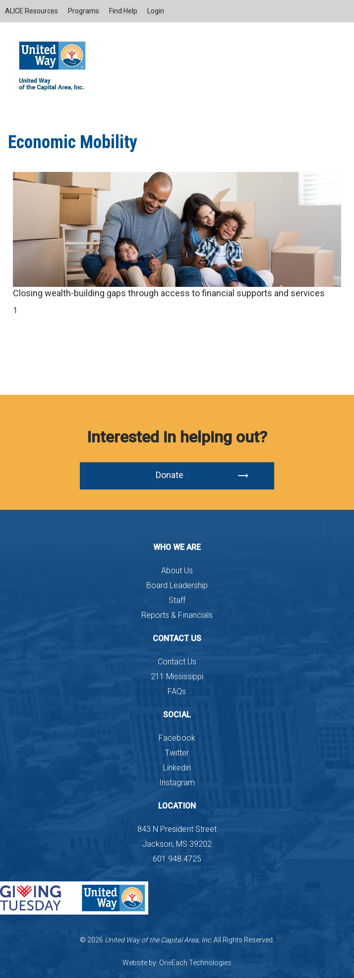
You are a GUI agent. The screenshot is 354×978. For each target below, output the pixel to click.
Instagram (177, 782)
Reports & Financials (176, 615)
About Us (177, 570)
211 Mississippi (177, 676)
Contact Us (177, 661)
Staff (177, 600)
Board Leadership (177, 585)
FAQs (177, 691)
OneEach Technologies (195, 963)
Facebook (177, 738)
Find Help (123, 11)
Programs (83, 11)
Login (155, 11)
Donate (202, 475)
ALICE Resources (31, 11)
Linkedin (177, 767)
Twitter (177, 753)
